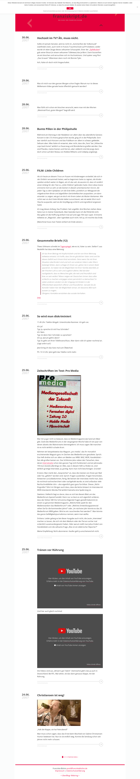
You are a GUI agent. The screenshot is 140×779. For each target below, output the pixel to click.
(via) (39, 298)
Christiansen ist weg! (50, 695)
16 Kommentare (42, 683)
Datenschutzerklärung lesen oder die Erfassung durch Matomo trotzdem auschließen (70, 11)
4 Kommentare (42, 746)
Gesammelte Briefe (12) (52, 240)
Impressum (60, 771)
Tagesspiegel (65, 246)
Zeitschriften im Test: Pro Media (58, 371)
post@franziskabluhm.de (77, 768)
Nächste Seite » (73, 757)
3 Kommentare (42, 69)
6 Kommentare (42, 93)
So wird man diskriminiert (54, 316)
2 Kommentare (42, 117)
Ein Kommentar (42, 158)
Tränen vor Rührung (50, 550)
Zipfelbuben (95, 50)
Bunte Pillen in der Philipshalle (57, 129)
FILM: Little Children (50, 170)
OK (70, 8)
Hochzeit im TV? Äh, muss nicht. (58, 38)
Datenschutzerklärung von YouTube (78, 581)
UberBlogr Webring (70, 775)
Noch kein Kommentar (44, 538)
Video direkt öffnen (94, 605)
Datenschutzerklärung (75, 771)
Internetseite (48, 463)
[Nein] (137, 7)
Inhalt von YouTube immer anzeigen (71, 585)
